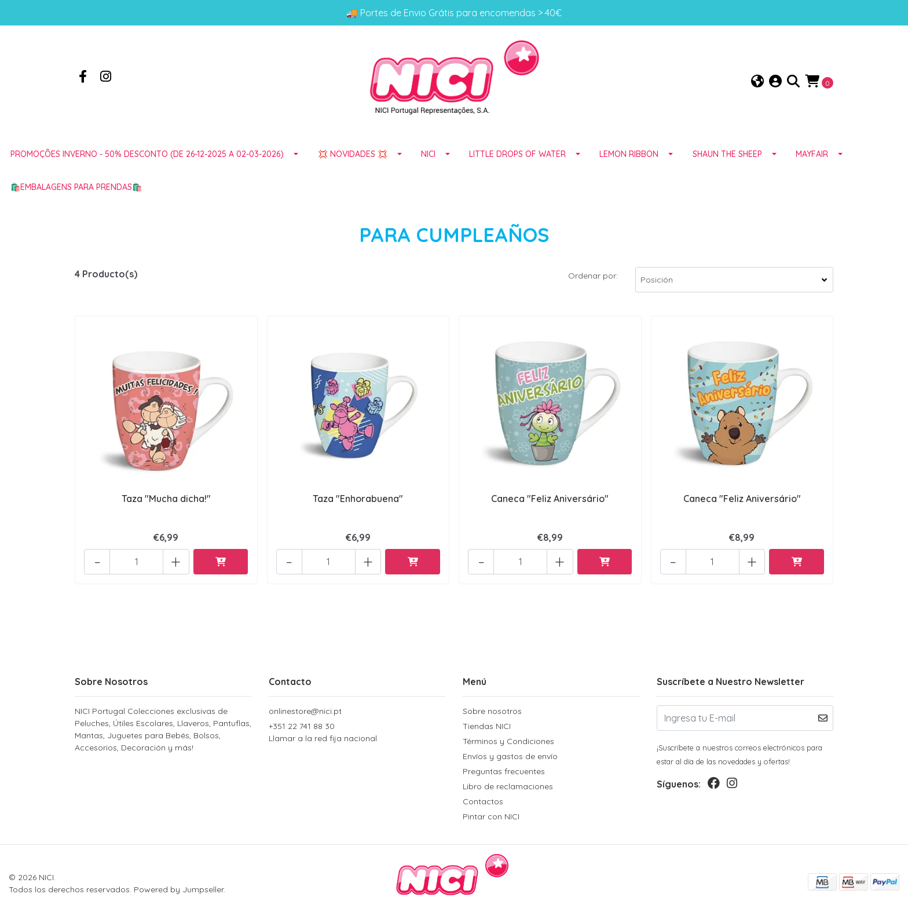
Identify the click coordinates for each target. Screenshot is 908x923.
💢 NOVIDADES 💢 (352, 156)
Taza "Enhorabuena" (358, 500)
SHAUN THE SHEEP (727, 156)
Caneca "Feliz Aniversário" (550, 500)
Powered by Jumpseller (179, 889)
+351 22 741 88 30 (357, 733)
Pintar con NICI (491, 816)
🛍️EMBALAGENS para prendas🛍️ (76, 189)
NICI (428, 156)
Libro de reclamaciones (508, 786)
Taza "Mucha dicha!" (166, 500)
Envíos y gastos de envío (510, 756)
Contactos (483, 801)
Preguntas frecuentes (504, 771)
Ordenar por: (593, 277)
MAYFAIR (812, 156)
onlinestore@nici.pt (305, 711)
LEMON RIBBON (628, 156)
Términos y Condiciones (508, 741)
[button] (757, 82)
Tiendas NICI (487, 726)
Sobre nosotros (492, 711)
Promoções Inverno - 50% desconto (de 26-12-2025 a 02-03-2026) (147, 156)
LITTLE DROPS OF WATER (517, 156)
